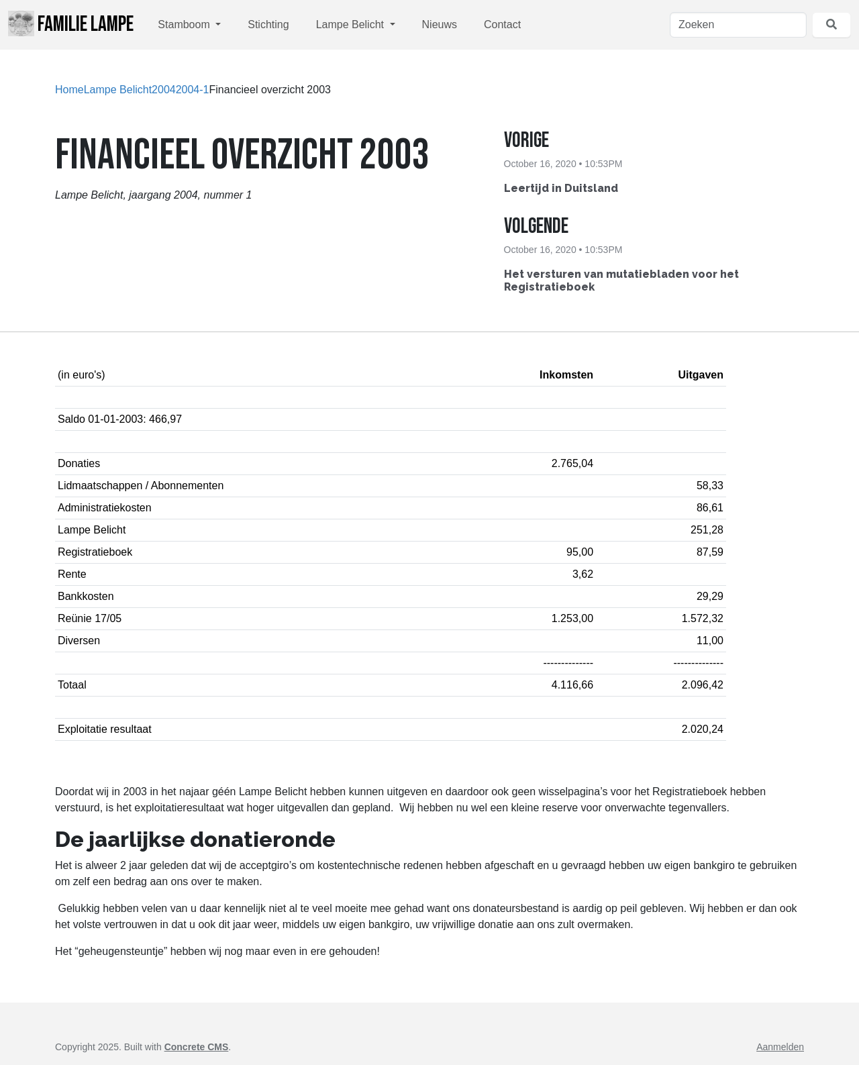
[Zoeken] (738, 25)
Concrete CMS (196, 1047)
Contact (502, 24)
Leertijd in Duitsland (561, 188)
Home (69, 89)
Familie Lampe (71, 24)
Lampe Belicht (351, 24)
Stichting (268, 24)
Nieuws (439, 24)
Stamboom (185, 24)
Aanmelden (780, 1047)
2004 (164, 89)
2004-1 (192, 89)
